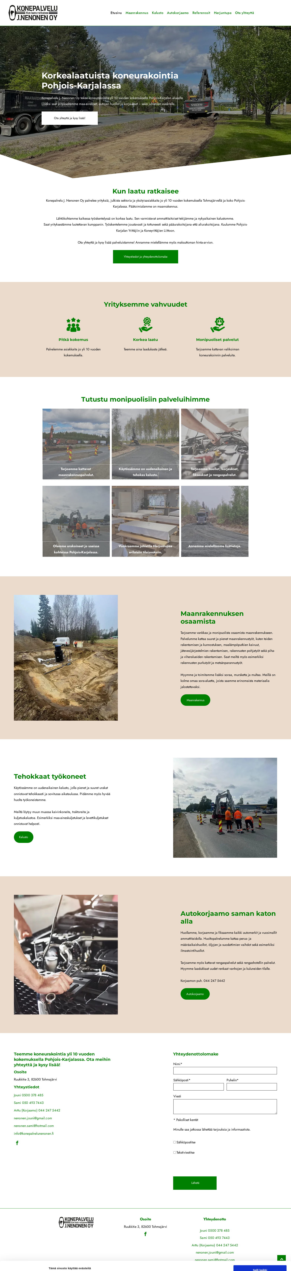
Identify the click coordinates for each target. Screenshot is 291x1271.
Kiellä (260, 1264)
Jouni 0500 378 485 (214, 1230)
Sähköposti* (211, 1080)
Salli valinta (260, 1253)
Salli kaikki (260, 1242)
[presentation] (231, 1165)
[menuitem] (116, 12)
